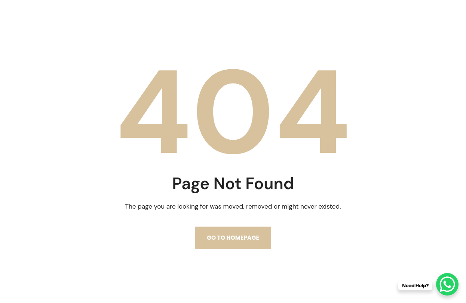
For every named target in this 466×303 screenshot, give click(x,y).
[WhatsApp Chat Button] (447, 284)
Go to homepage (233, 238)
